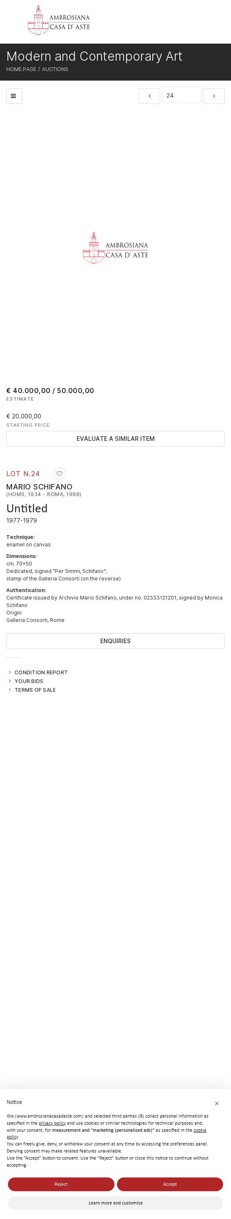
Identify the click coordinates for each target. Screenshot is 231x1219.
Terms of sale (35, 689)
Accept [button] (170, 1184)
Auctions (55, 69)
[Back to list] (14, 96)
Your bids (29, 681)
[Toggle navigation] (205, 23)
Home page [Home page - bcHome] (21, 69)
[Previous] (149, 96)
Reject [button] (61, 1184)
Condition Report (41, 672)
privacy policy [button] (52, 1123)
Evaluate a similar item (116, 438)
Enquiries (115, 641)
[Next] (214, 96)
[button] (217, 1103)
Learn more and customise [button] (116, 1202)
